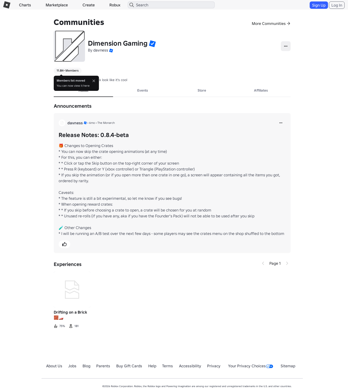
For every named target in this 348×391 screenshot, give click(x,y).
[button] (152, 43)
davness (100, 50)
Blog (86, 365)
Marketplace (57, 4)
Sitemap (288, 365)
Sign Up (319, 5)
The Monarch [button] (106, 123)
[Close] (94, 81)
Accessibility (190, 365)
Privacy (214, 365)
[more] (281, 123)
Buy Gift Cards (129, 365)
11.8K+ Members (68, 70)
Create (89, 4)
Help (152, 365)
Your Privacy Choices (250, 365)
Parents (103, 365)
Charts (25, 4)
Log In (336, 5)
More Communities (269, 23)
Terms (167, 365)
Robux (114, 4)
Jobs (72, 365)
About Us (54, 365)
